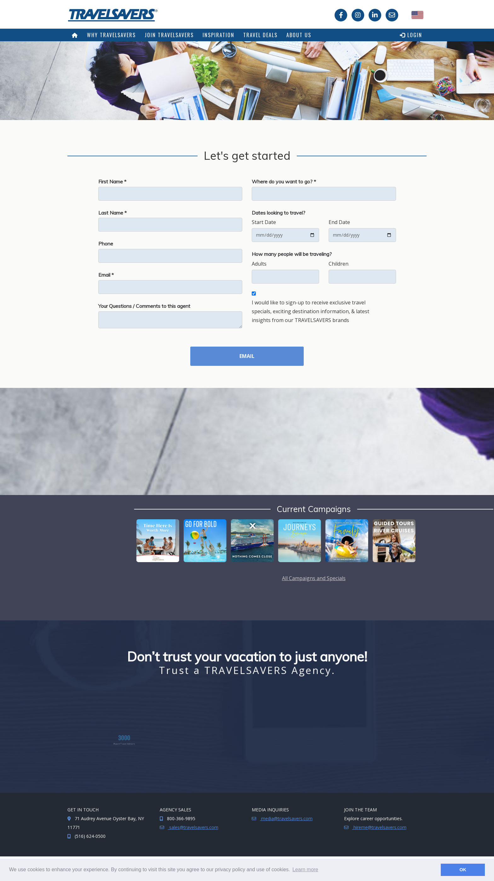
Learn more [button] (305, 869)
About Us (298, 35)
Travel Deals (260, 35)
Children (338, 263)
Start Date (264, 222)
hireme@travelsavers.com (379, 827)
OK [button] (462, 869)
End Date (339, 222)
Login (411, 35)
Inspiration (218, 35)
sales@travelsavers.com (193, 827)
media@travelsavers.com (286, 818)
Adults (259, 263)
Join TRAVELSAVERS (169, 35)
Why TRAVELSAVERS (111, 35)
